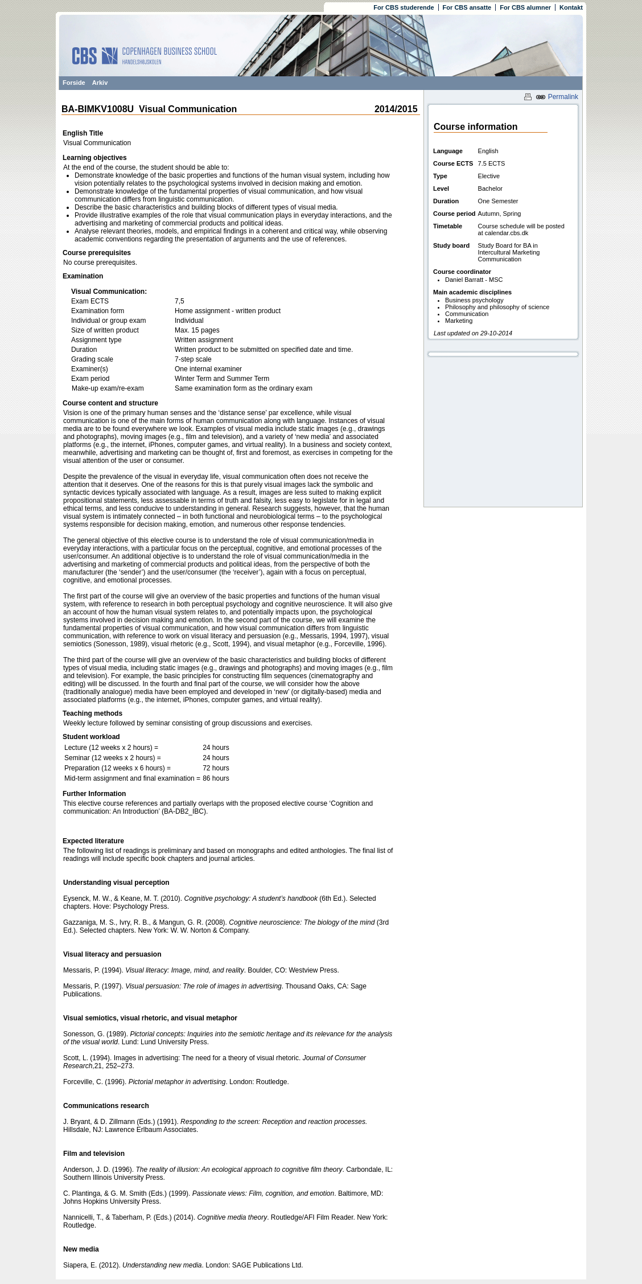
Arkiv (100, 82)
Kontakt (571, 7)
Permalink (557, 97)
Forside (74, 82)
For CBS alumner (525, 7)
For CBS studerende (403, 7)
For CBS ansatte (467, 7)
